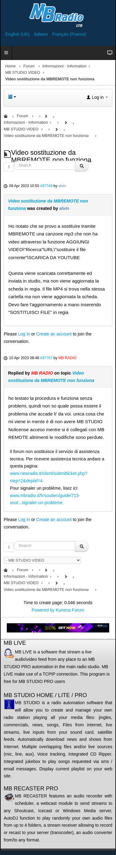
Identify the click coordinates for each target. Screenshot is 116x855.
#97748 (46, 186)
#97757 (46, 358)
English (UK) (18, 34)
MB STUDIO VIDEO (22, 72)
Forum (29, 66)
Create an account (53, 333)
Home (10, 66)
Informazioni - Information (64, 66)
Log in (24, 333)
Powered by (43, 610)
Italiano (41, 34)
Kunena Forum (70, 610)
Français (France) (69, 34)
